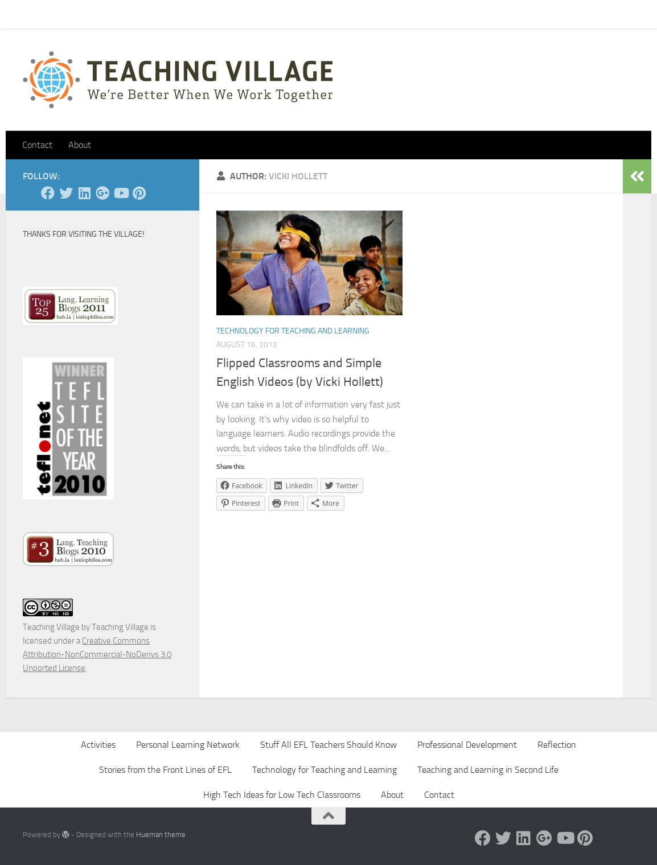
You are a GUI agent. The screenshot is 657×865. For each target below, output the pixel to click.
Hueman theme (161, 834)
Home (25, 14)
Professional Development (467, 744)
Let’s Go (222, 14)
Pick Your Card (125, 14)
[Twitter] (66, 193)
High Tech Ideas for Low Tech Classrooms (281, 794)
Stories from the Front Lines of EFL (165, 769)
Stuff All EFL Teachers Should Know (328, 744)
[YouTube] (121, 193)
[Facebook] (48, 193)
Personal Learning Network (188, 744)
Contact (67, 14)
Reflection (556, 744)
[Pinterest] (139, 193)
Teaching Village (51, 627)
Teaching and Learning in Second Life (488, 769)
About (180, 14)
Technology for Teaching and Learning (292, 331)
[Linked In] (84, 193)
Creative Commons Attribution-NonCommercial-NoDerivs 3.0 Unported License (97, 654)
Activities (98, 744)
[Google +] (102, 193)
